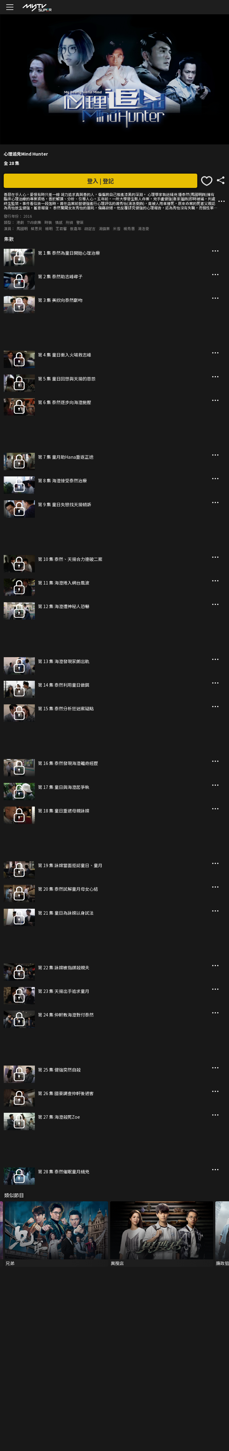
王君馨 (61, 228)
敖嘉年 (75, 228)
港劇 (20, 222)
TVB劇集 (34, 222)
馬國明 (22, 228)
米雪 (116, 228)
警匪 (80, 222)
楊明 (49, 228)
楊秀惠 (129, 228)
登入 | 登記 (100, 181)
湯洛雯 (143, 228)
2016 (27, 216)
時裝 (48, 222)
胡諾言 (90, 228)
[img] (37, 7)
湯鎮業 (104, 228)
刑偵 (69, 222)
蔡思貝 (36, 228)
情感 (59, 222)
